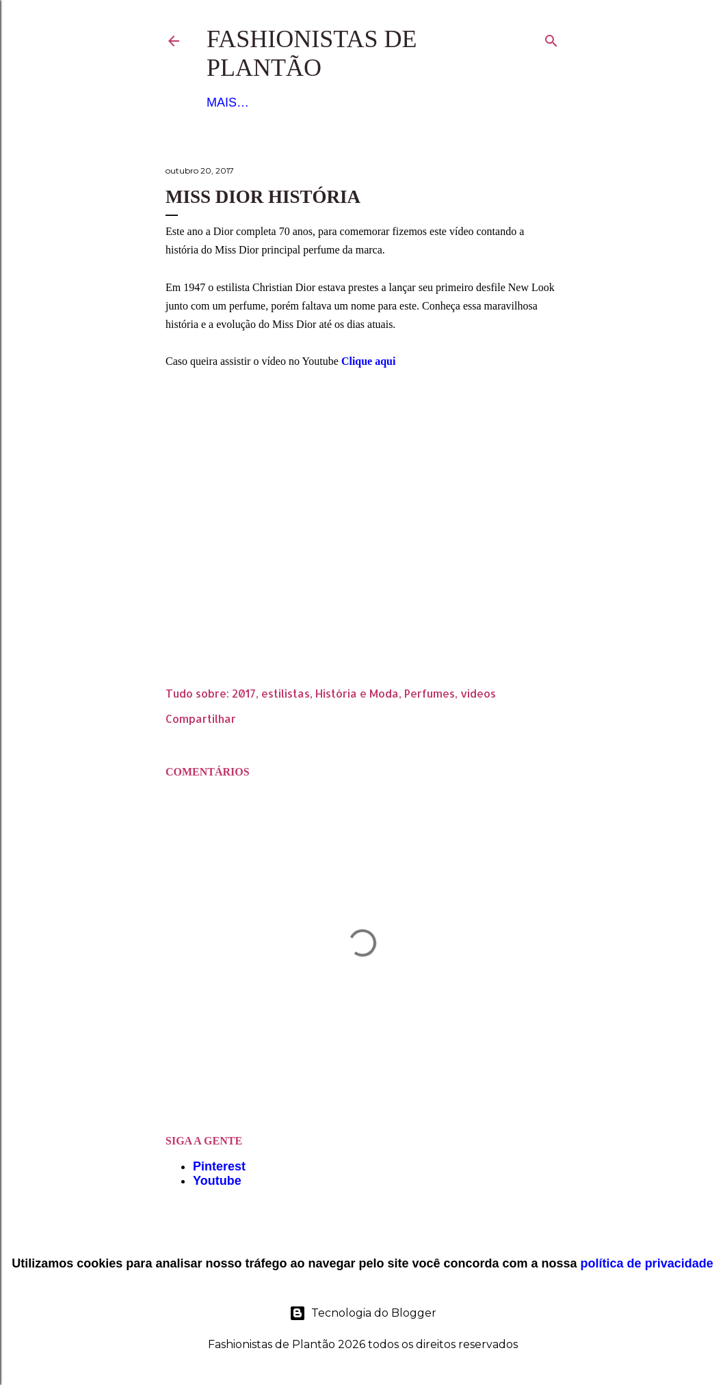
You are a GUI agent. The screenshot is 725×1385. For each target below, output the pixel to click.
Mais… (433, 102)
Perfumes (429, 693)
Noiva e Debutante (339, 102)
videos (478, 693)
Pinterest (219, 1166)
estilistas (285, 693)
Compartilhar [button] (201, 718)
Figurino (237, 102)
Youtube (217, 1181)
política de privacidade (647, 1263)
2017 (244, 693)
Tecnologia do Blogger (362, 1313)
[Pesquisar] (551, 38)
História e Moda (357, 693)
